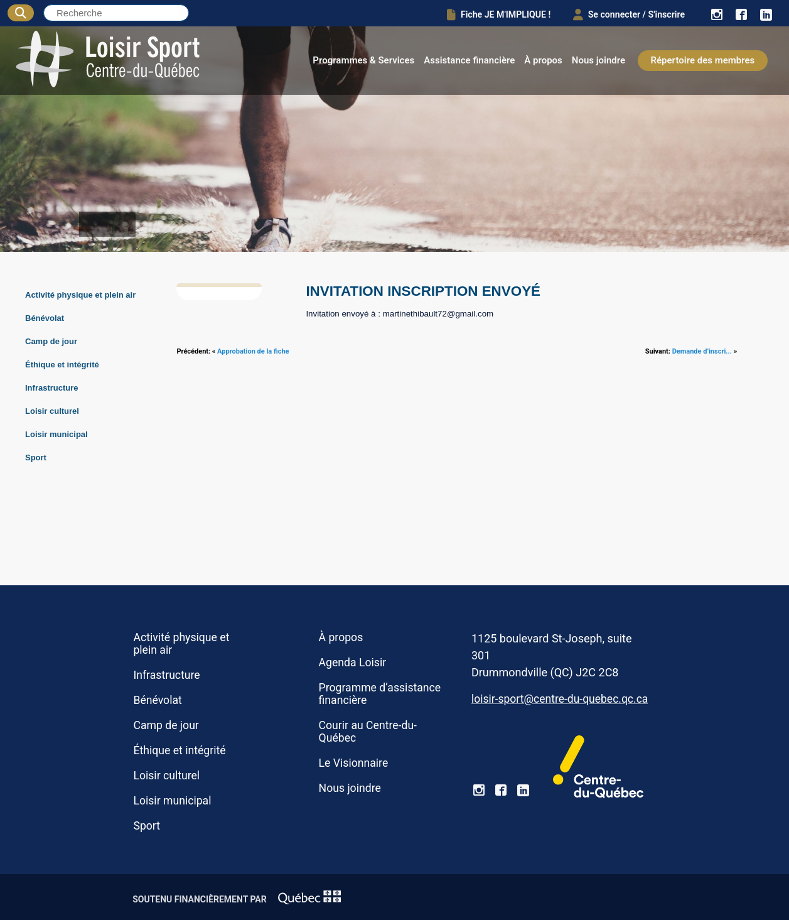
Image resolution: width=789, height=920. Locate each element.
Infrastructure (51, 387)
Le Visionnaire (354, 763)
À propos (543, 60)
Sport (35, 457)
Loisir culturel (52, 411)
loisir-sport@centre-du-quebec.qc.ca (559, 699)
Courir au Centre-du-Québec (368, 731)
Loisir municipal (56, 434)
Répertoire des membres (703, 60)
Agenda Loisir (353, 662)
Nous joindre (598, 60)
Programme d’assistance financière (380, 693)
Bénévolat (44, 318)
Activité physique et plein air (80, 295)
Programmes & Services (363, 60)
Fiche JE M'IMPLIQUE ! (488, 13)
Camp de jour (51, 341)
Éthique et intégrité (62, 364)
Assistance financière (469, 60)
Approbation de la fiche (253, 351)
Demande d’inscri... (702, 351)
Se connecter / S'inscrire (624, 13)
